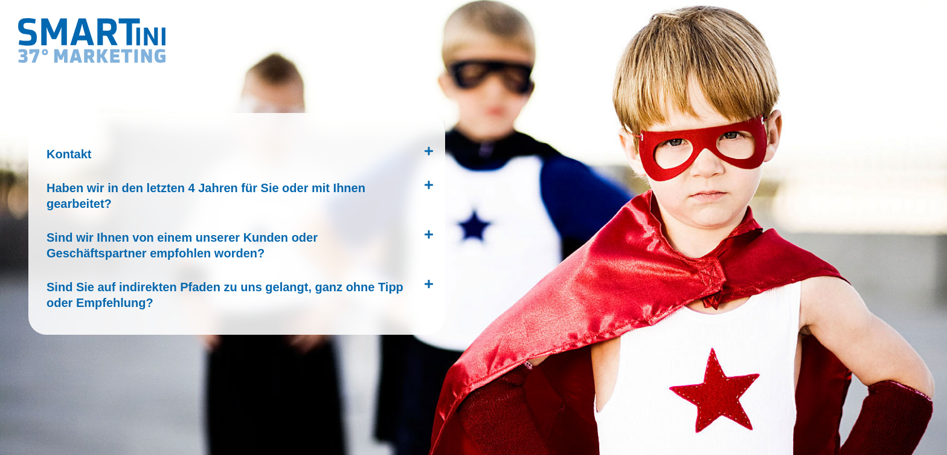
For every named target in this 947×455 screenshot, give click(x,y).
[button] (233, 151)
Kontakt (69, 154)
